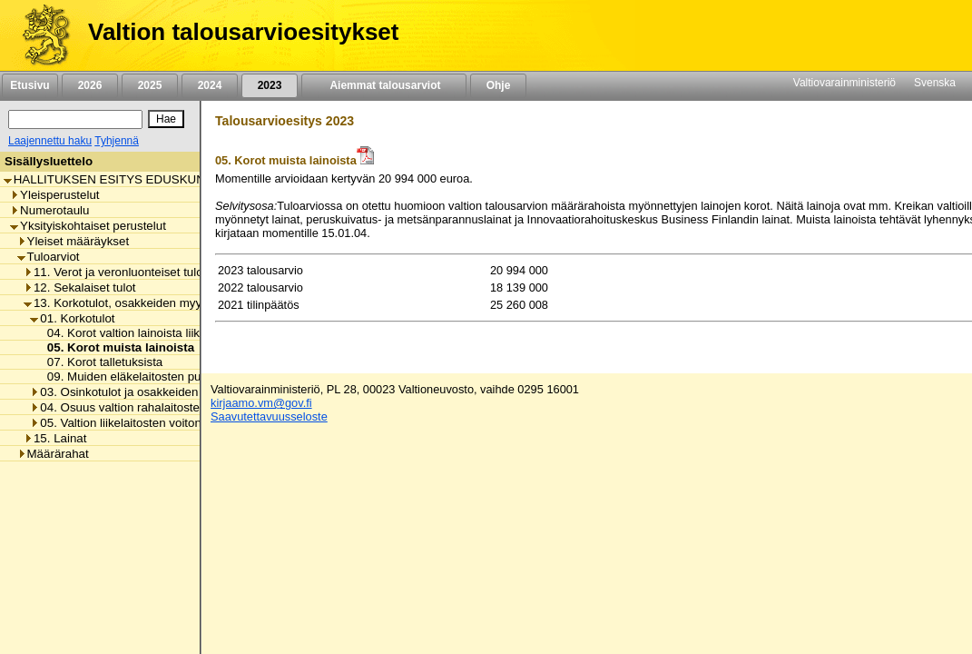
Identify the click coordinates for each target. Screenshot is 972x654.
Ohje (498, 85)
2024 (209, 85)
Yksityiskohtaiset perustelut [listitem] (88, 226)
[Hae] (166, 119)
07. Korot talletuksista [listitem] (100, 362)
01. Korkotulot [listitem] (72, 318)
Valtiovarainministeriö (844, 82)
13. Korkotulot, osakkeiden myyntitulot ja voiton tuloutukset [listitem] (186, 303)
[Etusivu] (39, 35)
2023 (269, 85)
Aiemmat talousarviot (384, 85)
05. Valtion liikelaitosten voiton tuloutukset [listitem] (146, 423)
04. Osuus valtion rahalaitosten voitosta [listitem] (140, 407)
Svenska (935, 82)
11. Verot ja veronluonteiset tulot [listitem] (115, 272)
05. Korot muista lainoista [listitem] (115, 347)
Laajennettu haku (50, 140)
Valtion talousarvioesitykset (243, 31)
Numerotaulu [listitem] (49, 210)
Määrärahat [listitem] (53, 454)
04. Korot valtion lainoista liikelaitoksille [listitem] (146, 333)
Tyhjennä (116, 140)
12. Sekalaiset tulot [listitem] (80, 287)
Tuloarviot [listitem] (48, 256)
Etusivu (29, 85)
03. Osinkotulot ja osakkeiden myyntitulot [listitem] (145, 392)
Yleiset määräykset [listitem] (73, 241)
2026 (90, 85)
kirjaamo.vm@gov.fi (261, 403)
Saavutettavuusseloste (269, 416)
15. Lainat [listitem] (55, 438)
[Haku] (75, 119)
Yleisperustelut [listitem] (54, 195)
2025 (150, 85)
